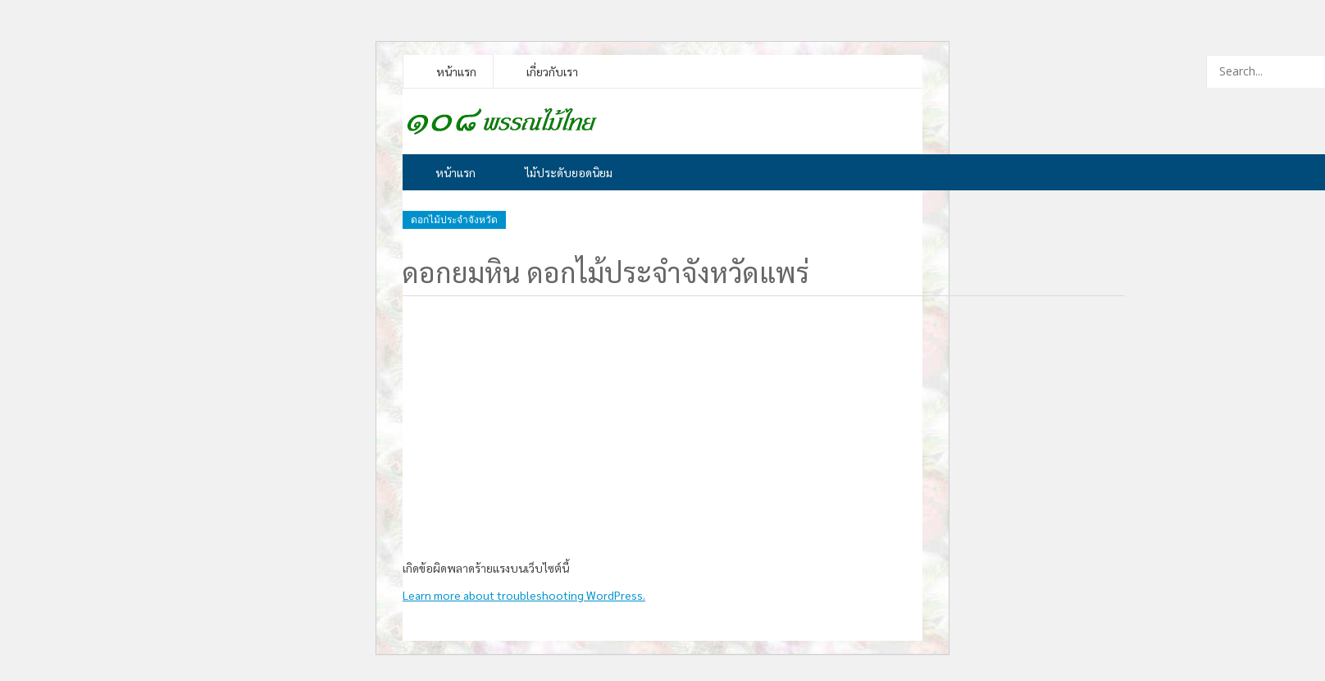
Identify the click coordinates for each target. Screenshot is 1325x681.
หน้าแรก (456, 71)
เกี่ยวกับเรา (552, 71)
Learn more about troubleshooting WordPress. (524, 594)
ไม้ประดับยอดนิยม (568, 172)
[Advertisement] (763, 424)
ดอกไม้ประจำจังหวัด (454, 220)
